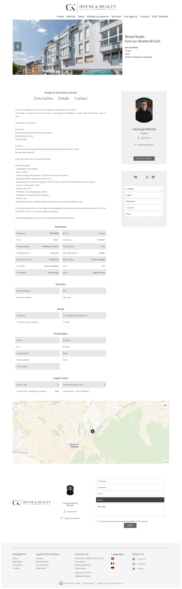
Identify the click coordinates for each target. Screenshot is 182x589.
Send (130, 525)
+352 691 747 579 (83, 572)
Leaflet (166, 462)
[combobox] (144, 188)
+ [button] (16, 404)
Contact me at (144, 158)
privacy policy (128, 521)
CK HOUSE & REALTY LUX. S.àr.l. (89, 558)
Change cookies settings (72, 583)
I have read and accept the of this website (123, 521)
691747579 (146, 138)
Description (43, 98)
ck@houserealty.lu (146, 144)
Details (63, 98)
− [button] (16, 408)
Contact (80, 98)
